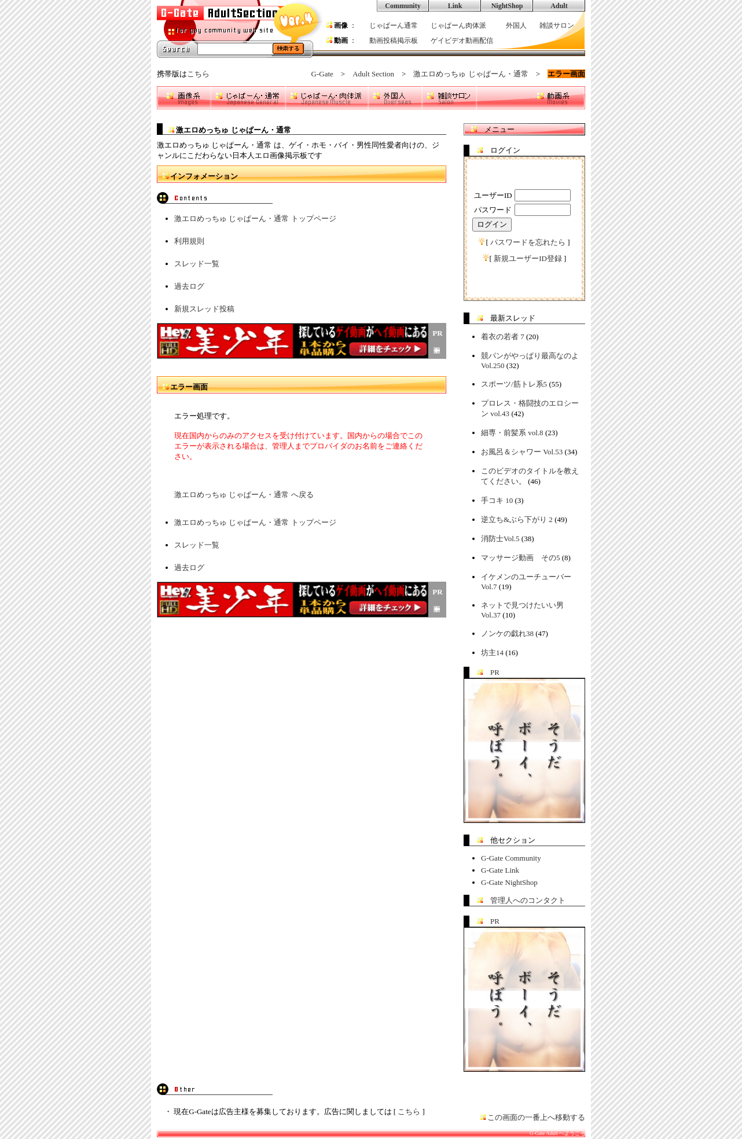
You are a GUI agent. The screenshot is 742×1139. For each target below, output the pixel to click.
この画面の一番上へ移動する (536, 1117)
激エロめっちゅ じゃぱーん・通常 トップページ (255, 218)
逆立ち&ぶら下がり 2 (517, 519)
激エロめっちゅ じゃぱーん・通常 (470, 73)
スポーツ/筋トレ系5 (514, 384)
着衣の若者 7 (502, 336)
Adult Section (373, 73)
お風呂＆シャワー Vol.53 (522, 451)
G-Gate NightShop (509, 882)
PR (494, 672)
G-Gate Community (511, 858)
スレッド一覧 (196, 263)
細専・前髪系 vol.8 (512, 432)
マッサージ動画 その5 (520, 557)
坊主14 (492, 652)
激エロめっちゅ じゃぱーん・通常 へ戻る (244, 494)
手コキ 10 (497, 500)
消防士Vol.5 (500, 538)
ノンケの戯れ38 (507, 633)
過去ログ (189, 286)
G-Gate (322, 73)
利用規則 (189, 241)
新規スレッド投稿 (204, 308)
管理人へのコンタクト (527, 900)
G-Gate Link (500, 870)
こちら (198, 73)
